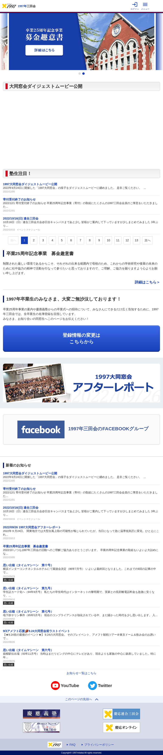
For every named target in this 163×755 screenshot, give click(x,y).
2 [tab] (83, 73)
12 (127, 240)
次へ (147, 240)
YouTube (65, 685)
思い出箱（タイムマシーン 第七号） (28, 611)
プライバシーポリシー (99, 744)
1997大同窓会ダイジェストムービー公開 (30, 184)
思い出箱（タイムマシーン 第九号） (28, 588)
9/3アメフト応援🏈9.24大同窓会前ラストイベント (36, 631)
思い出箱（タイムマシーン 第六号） (28, 650)
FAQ (72, 744)
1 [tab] (79, 73)
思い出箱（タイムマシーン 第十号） (28, 565)
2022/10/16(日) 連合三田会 (20, 218)
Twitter (100, 685)
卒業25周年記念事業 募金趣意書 (25, 546)
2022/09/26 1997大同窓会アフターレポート (32, 527)
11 (117, 240)
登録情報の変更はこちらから (81, 338)
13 (136, 240)
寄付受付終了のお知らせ (19, 199)
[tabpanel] (81, 41)
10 (108, 240)
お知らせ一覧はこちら (81, 673)
